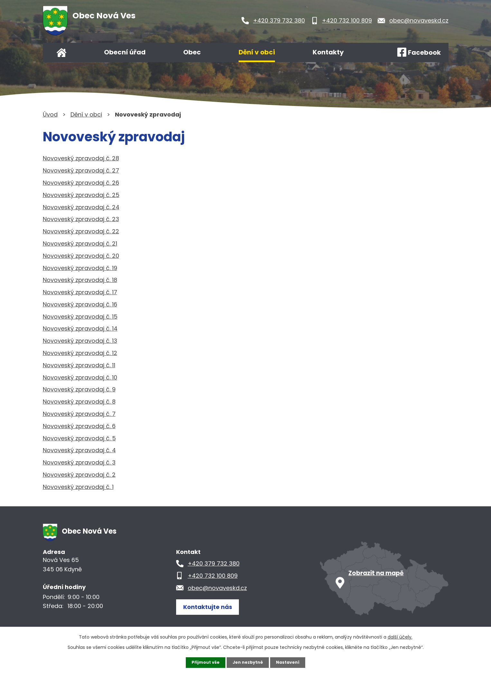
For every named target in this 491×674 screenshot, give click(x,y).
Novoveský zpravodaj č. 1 (78, 487)
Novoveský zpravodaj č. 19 (80, 268)
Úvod (61, 52)
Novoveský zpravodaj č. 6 (79, 426)
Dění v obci (257, 52)
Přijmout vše (203, 662)
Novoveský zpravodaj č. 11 (79, 365)
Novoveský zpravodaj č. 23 (81, 219)
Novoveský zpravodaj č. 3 (79, 462)
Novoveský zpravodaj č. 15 (80, 317)
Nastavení (291, 662)
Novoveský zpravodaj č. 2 (79, 475)
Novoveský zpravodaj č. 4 (79, 450)
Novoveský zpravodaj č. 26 (81, 183)
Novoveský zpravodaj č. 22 (81, 231)
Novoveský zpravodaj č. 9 (79, 389)
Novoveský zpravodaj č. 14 (80, 328)
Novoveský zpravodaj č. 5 (79, 438)
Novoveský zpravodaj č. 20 (81, 256)
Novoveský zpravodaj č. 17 (80, 292)
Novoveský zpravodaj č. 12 (80, 353)
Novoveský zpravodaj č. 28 (81, 158)
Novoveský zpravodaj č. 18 (80, 280)
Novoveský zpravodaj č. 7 (79, 414)
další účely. (400, 636)
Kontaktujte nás (211, 606)
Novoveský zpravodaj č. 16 (80, 304)
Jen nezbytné (248, 662)
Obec (192, 52)
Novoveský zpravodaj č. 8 (79, 402)
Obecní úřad (125, 52)
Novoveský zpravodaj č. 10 (80, 377)
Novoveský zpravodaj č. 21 (80, 243)
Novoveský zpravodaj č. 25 (81, 195)
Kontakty (328, 52)
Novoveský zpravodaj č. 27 (81, 170)
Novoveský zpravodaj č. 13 (80, 341)
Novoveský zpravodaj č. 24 (81, 207)
